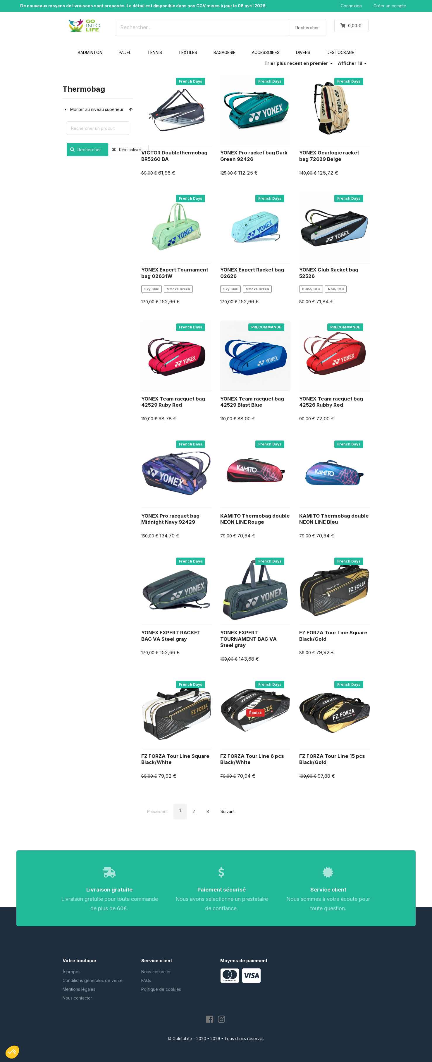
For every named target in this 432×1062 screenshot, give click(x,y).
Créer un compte (390, 5)
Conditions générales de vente (93, 980)
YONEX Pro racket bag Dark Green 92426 (254, 156)
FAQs (146, 980)
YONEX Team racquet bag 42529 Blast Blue (252, 402)
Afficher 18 (352, 63)
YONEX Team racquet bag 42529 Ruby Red (173, 402)
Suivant (228, 811)
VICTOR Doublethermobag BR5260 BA (174, 156)
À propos (71, 971)
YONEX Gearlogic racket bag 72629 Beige (329, 156)
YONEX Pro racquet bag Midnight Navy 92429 (170, 519)
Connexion (351, 5)
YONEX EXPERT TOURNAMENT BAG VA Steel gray (248, 639)
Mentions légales (79, 989)
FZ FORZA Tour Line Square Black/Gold (333, 636)
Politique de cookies (161, 989)
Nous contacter (77, 997)
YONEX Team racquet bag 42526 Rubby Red (331, 402)
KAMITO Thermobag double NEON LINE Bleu (334, 519)
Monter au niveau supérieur (101, 109)
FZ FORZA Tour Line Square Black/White (175, 759)
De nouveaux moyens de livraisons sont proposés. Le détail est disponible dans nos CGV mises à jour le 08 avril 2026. (143, 5)
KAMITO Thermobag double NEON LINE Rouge (255, 519)
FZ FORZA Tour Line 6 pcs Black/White (252, 759)
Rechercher (307, 27)
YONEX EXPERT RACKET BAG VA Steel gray (171, 636)
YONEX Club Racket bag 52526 (328, 273)
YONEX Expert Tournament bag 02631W (174, 273)
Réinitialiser (125, 149)
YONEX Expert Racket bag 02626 (252, 273)
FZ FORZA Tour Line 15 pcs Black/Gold (332, 759)
